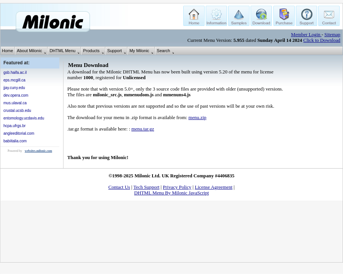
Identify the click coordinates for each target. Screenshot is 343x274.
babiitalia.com (15, 141)
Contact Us (119, 187)
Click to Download (321, 40)
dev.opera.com (15, 95)
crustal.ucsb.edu (17, 110)
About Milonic (29, 50)
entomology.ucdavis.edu (23, 118)
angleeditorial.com (18, 133)
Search (163, 50)
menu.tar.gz (142, 129)
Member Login (306, 34)
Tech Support (146, 187)
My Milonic (139, 50)
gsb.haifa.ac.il (15, 72)
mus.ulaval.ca (15, 103)
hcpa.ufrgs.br (14, 126)
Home (7, 50)
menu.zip (197, 117)
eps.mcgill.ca (14, 80)
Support (114, 50)
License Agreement (213, 187)
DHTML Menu (62, 50)
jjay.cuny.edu (14, 88)
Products (91, 50)
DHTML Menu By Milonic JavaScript (171, 193)
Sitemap (332, 34)
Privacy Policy (177, 187)
